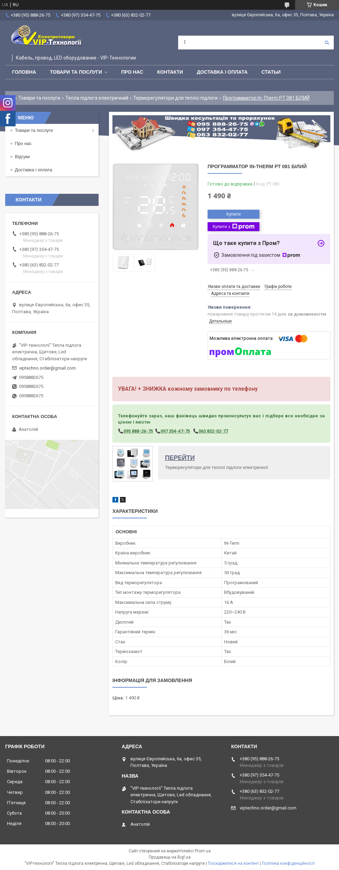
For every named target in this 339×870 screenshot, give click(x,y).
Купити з (233, 227)
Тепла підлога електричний (96, 98)
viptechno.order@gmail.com (47, 368)
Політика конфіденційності (288, 863)
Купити (233, 214)
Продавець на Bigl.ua (170, 857)
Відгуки (22, 156)
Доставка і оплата (222, 72)
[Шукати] (327, 42)
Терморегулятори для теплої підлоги (175, 98)
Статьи (271, 72)
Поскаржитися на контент (233, 863)
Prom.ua (203, 851)
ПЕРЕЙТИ (180, 457)
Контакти (170, 72)
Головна (24, 72)
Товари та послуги (76, 72)
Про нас (132, 72)
